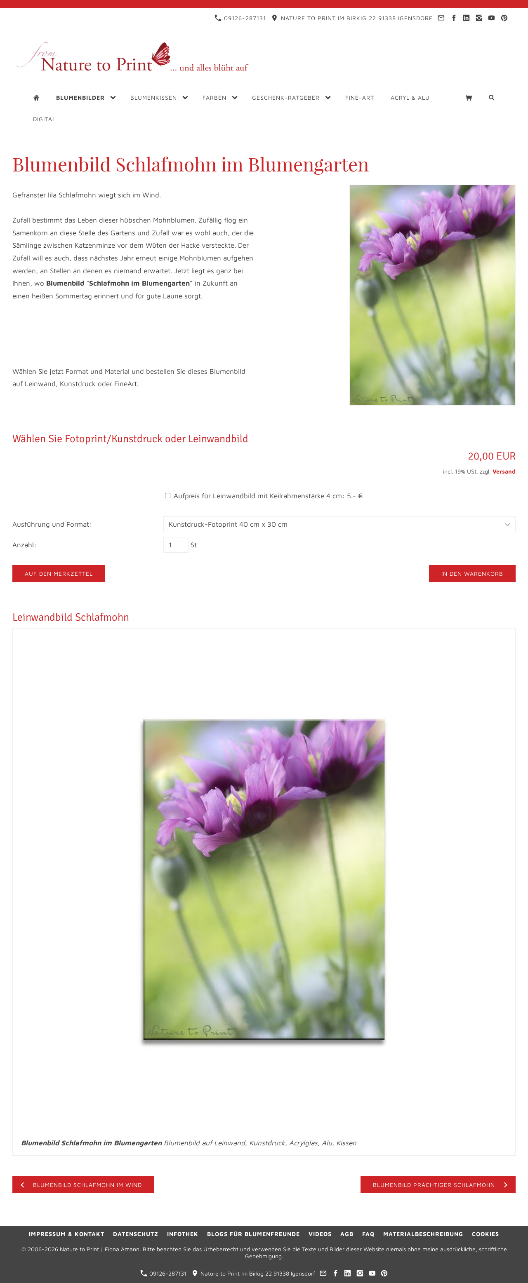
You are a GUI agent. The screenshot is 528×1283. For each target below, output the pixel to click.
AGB (347, 1233)
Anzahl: (24, 545)
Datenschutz (135, 1233)
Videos (320, 1233)
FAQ (368, 1233)
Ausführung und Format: (52, 524)
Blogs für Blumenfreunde (253, 1233)
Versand (504, 471)
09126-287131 (240, 17)
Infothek (182, 1233)
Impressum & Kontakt (66, 1233)
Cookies (485, 1233)
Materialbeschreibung (423, 1233)
